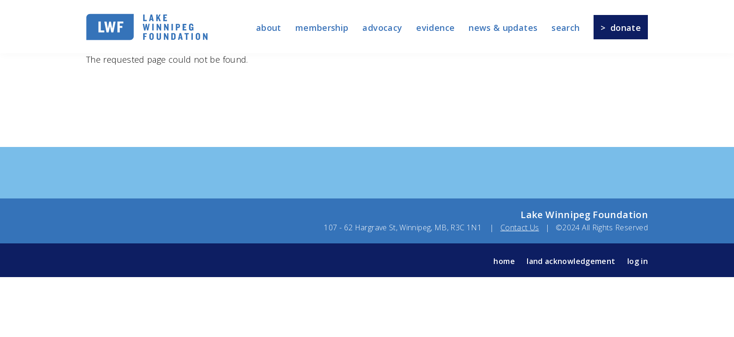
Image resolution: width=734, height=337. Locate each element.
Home (503, 261)
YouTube (152, 261)
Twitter (112, 261)
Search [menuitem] (565, 27)
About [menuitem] (268, 27)
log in (637, 261)
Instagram (132, 261)
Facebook (92, 261)
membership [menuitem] (322, 27)
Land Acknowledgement (571, 261)
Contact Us (519, 227)
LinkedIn (172, 261)
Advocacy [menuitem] (382, 27)
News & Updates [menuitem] (503, 27)
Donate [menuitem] (625, 27)
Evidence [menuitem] (435, 27)
